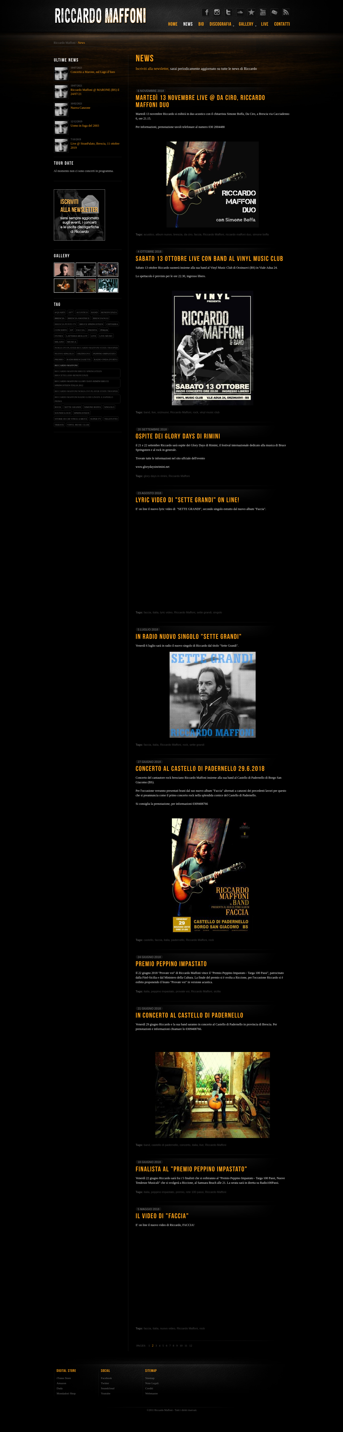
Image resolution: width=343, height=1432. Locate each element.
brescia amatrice (79, 318)
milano (59, 342)
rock (58, 407)
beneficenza (109, 312)
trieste (59, 425)
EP (71, 330)
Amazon (61, 1383)
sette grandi (73, 407)
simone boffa (92, 407)
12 (190, 1345)
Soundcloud (108, 1388)
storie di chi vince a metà (71, 419)
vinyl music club (78, 425)
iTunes (59, 336)
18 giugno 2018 (149, 1162)
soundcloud (63, 413)
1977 (70, 312)
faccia (80, 330)
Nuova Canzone (80, 108)
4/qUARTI (60, 312)
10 (181, 1345)
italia (104, 330)
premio (59, 359)
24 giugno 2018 (149, 957)
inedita (92, 330)
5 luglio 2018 (148, 629)
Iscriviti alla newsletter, (152, 69)
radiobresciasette (79, 359)
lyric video (166, 612)
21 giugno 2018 (149, 1008)
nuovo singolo (64, 353)
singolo (109, 407)
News (81, 43)
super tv (95, 419)
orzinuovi (83, 353)
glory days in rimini (155, 476)
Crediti (149, 1388)
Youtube (105, 1393)
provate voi (183, 991)
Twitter (105, 1383)
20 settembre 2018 (152, 429)
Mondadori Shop (66, 1393)
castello (148, 939)
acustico (82, 312)
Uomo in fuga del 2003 (85, 125)
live (93, 336)
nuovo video (167, 1328)
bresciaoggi (101, 318)
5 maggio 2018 (149, 1209)
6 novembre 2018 (151, 90)
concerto (61, 330)
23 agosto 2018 (149, 493)
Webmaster (151, 1393)
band (94, 312)
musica (71, 342)
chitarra (112, 324)
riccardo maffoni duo (238, 234)
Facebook (106, 1378)
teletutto (111, 419)
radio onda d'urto (105, 359)
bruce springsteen (91, 324)
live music (105, 336)
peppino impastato (104, 353)
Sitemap (149, 1378)
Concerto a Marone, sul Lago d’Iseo (93, 72)
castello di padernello (165, 1144)
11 (185, 1345)
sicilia (217, 991)
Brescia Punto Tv (65, 324)
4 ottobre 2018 (149, 251)
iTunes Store (64, 1378)
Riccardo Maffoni (65, 43)
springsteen (81, 413)
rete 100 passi (195, 1192)
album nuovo (164, 234)
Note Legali (152, 1383)
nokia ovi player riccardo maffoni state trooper (86, 347)
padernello (177, 939)
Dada (60, 1388)
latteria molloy (77, 336)
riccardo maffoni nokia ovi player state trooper (86, 391)
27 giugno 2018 (149, 761)
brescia (60, 318)
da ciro (188, 234)
